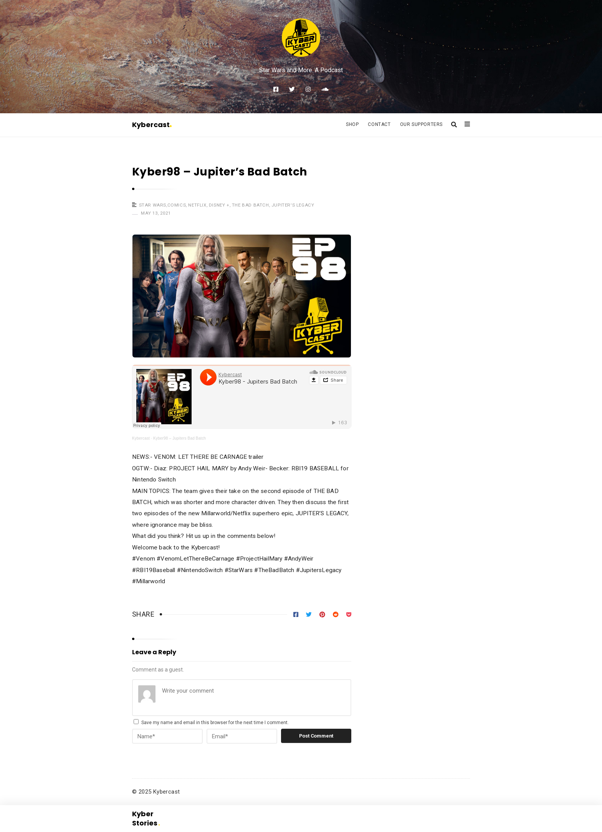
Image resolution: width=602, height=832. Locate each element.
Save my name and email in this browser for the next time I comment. (215, 722)
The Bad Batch (250, 205)
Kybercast (152, 124)
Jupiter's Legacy (292, 205)
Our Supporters (421, 124)
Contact (379, 124)
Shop (352, 124)
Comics (176, 205)
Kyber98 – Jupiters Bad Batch (179, 438)
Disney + (219, 205)
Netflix (197, 205)
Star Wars (152, 205)
